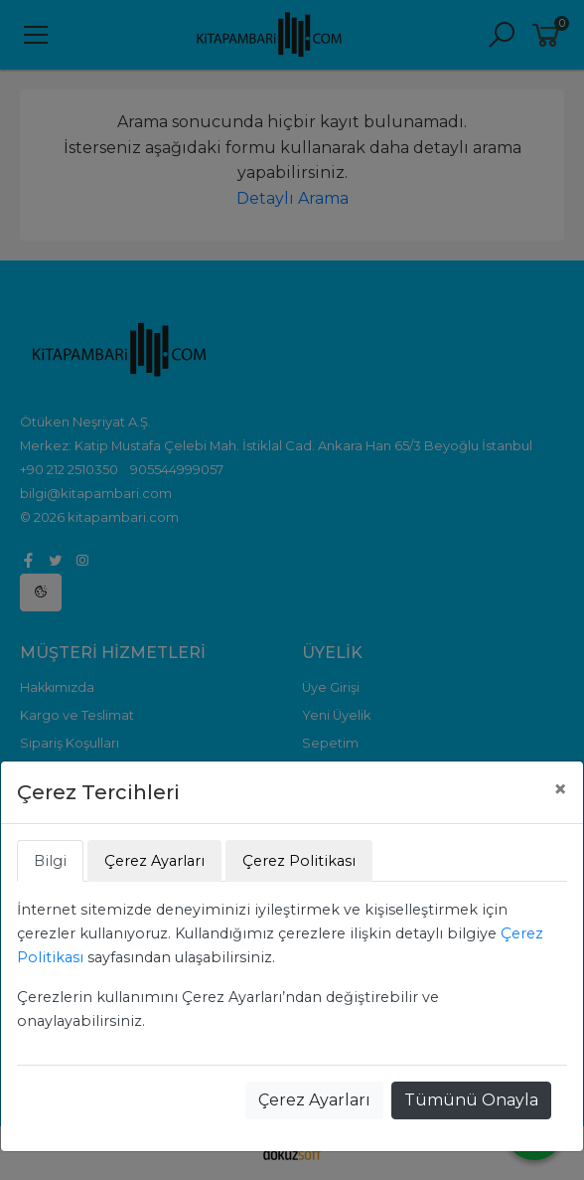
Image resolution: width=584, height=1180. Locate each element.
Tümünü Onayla (471, 1100)
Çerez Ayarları (314, 1100)
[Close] (560, 789)
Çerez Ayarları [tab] (154, 861)
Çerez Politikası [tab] (299, 861)
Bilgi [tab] (50, 861)
